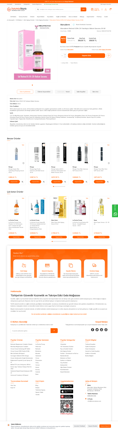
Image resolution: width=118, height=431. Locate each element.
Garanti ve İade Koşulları (92, 351)
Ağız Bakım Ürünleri (66, 367)
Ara (83, 9)
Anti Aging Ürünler (65, 351)
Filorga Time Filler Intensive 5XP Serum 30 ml (80, 169)
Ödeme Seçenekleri (44, 92)
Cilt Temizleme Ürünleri (66, 346)
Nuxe (95, 220)
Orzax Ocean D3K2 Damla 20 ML (20, 351)
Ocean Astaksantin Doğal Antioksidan (22, 358)
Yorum (64, 92)
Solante (37, 372)
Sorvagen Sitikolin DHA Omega (20, 356)
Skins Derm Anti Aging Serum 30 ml (57, 223)
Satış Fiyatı (82, 38)
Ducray (37, 369)
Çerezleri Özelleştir (79, 426)
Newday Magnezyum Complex (19, 346)
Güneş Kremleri (23, 16)
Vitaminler (63, 344)
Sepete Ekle (86, 56)
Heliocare (38, 346)
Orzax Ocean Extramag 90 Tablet (20, 349)
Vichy (37, 362)
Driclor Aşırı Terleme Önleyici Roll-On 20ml (21, 367)
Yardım (37, 394)
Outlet (106, 16)
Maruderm (65, 24)
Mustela (37, 353)
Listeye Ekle (64, 63)
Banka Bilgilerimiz (37, 4)
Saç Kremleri (63, 362)
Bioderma (38, 351)
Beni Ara (95, 92)
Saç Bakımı (50, 16)
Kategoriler (27, 4)
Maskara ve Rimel (65, 358)
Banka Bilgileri (89, 356)
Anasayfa (9, 4)
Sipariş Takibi (39, 392)
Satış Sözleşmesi (90, 349)
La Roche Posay (13, 220)
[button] (32, 85)
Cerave (37, 365)
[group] (32, 52)
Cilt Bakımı (13, 16)
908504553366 (91, 396)
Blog (36, 385)
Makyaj (82, 16)
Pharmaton (38, 360)
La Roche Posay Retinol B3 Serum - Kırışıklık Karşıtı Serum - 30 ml (80, 224)
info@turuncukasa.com (94, 401)
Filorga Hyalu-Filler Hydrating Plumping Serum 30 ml (16, 170)
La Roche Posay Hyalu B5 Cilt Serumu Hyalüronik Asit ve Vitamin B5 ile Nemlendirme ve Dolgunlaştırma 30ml (37, 226)
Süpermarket (90, 16)
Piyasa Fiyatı (70, 38)
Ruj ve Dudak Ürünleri (66, 349)
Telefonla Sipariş (40, 390)
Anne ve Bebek (73, 16)
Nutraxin (37, 349)
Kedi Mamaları (64, 369)
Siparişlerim (18, 4)
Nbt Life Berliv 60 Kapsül (17, 353)
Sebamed (38, 356)
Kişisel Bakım (40, 16)
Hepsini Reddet (92, 426)
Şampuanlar (63, 365)
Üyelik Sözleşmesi (90, 346)
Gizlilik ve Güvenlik (90, 353)
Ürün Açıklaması (25, 92)
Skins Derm (54, 220)
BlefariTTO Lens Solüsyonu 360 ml (20, 364)
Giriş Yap (13, 385)
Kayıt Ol (13, 387)
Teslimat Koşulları (90, 344)
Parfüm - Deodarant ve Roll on (69, 353)
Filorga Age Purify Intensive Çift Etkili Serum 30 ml (37, 170)
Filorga (11, 167)
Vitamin (32, 16)
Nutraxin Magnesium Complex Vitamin (21, 344)
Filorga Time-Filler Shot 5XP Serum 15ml (100, 169)
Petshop (99, 16)
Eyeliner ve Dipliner (65, 360)
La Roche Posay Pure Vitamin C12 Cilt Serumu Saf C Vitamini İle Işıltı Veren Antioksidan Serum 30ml (16, 226)
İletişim (37, 387)
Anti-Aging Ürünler (29, 20)
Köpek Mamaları (65, 372)
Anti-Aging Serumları (42, 20)
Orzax (37, 358)
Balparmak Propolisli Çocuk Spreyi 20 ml (21, 361)
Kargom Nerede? (106, 4)
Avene (37, 367)
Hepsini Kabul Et (105, 426)
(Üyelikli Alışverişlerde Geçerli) (92, 46)
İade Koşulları (81, 92)
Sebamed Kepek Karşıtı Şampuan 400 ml (21, 372)
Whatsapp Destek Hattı (51, 4)
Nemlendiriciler (64, 356)
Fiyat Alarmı (73, 63)
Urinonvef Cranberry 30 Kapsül (19, 375)
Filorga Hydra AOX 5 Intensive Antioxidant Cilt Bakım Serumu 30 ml (58, 170)
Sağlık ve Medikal (61, 16)
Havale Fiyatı (92, 38)
